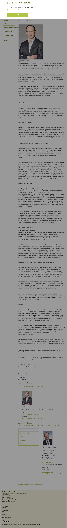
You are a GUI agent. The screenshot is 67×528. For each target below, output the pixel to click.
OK (18, 14)
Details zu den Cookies (13, 10)
